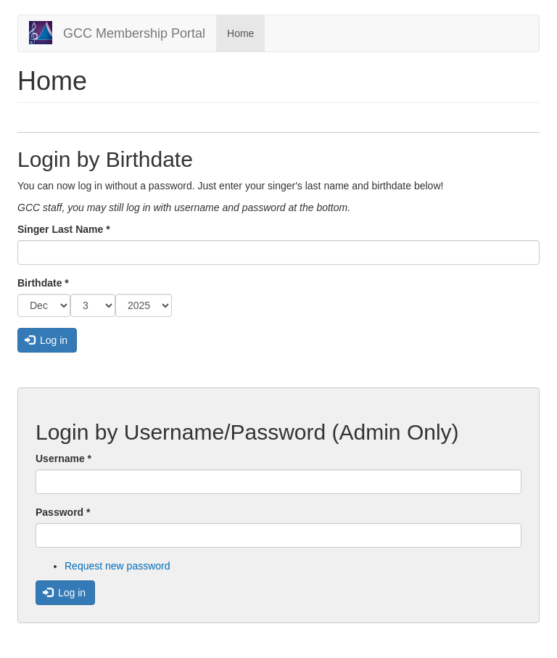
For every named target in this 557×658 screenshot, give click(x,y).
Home (240, 33)
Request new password (117, 566)
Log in (46, 340)
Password (63, 512)
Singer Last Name (63, 229)
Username (63, 458)
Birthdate (43, 283)
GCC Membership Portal (134, 33)
